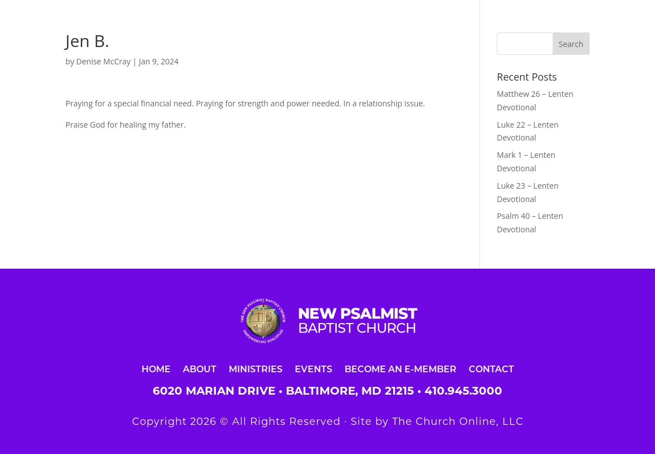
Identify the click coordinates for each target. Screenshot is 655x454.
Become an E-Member (400, 368)
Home (156, 368)
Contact (491, 368)
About (199, 368)
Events (313, 368)
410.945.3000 (463, 390)
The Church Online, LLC (458, 421)
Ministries (255, 368)
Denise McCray (103, 61)
